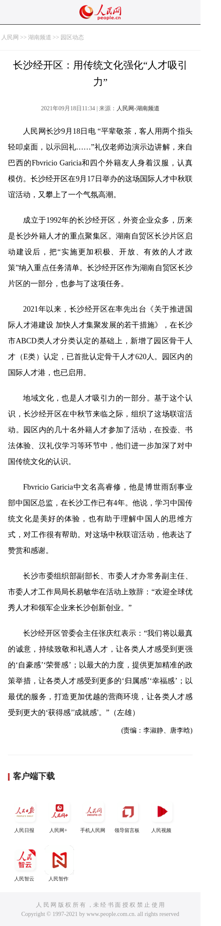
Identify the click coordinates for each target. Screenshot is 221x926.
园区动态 (72, 37)
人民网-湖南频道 (138, 108)
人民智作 (59, 863)
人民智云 (25, 863)
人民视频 (162, 815)
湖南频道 (39, 37)
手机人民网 (93, 815)
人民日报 (25, 815)
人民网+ (59, 815)
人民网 (10, 37)
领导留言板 (127, 815)
